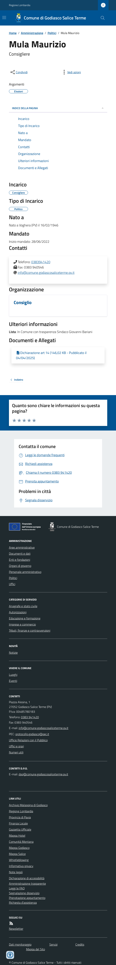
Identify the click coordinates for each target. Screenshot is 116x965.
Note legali (16, 872)
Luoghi (13, 674)
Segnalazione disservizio (24, 893)
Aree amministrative (22, 547)
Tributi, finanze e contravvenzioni (29, 630)
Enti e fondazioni (19, 559)
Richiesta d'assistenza (23, 902)
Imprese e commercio (22, 624)
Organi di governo (20, 565)
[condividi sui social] (18, 72)
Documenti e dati (19, 553)
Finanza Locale (18, 823)
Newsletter (16, 928)
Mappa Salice (17, 854)
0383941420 (40, 261)
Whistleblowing (19, 860)
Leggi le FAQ (17, 888)
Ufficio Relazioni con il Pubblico (28, 740)
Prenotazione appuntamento (27, 898)
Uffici (12, 584)
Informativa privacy (21, 866)
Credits (79, 944)
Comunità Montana (21, 841)
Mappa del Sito (35, 949)
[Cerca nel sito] (101, 17)
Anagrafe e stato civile (23, 606)
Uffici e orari (16, 746)
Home (13, 33)
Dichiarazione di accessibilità (26, 878)
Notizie (13, 652)
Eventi (13, 680)
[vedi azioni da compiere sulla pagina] (71, 72)
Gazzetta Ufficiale (20, 829)
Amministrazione (32, 33)
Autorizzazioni (17, 612)
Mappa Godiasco (19, 847)
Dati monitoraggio (20, 944)
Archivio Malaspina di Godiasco (28, 805)
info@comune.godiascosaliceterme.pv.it (46, 272)
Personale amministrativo (25, 572)
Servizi (53, 944)
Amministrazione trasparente (27, 883)
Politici (52, 33)
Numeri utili (16, 752)
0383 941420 (30, 717)
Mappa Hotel (17, 835)
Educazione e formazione (24, 618)
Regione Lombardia (19, 5)
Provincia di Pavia (20, 817)
